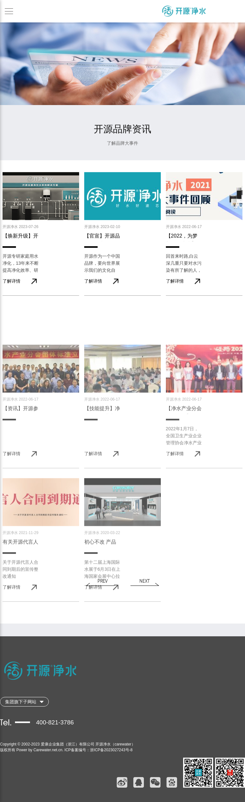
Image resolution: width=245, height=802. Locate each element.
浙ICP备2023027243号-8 (111, 750)
